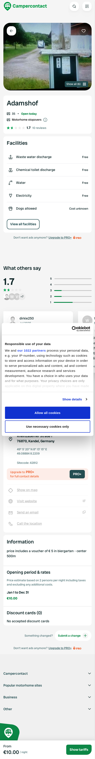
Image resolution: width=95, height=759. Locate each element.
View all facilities (23, 224)
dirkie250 (26, 318)
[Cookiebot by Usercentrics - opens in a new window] (71, 329)
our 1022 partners (31, 350)
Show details (72, 399)
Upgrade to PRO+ (60, 237)
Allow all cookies (47, 412)
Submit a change (73, 636)
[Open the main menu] (87, 6)
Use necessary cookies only (47, 426)
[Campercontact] (25, 6)
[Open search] (74, 6)
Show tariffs (79, 749)
